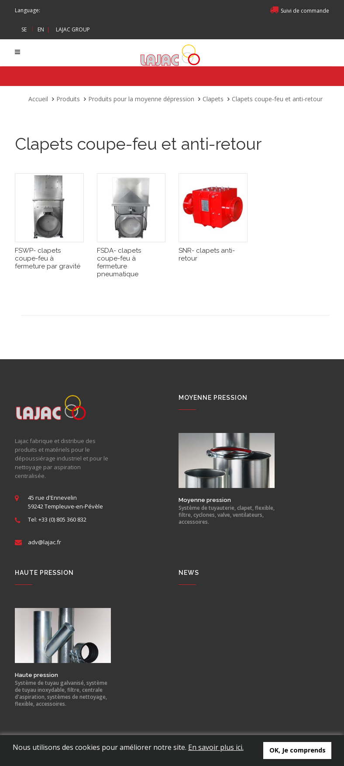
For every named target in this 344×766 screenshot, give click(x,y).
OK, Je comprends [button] (297, 750)
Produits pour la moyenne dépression (141, 99)
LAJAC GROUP (73, 29)
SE (24, 29)
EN (41, 29)
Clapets (213, 99)
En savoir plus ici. (216, 747)
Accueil (38, 99)
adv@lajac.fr (44, 542)
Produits (68, 99)
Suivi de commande (299, 10)
